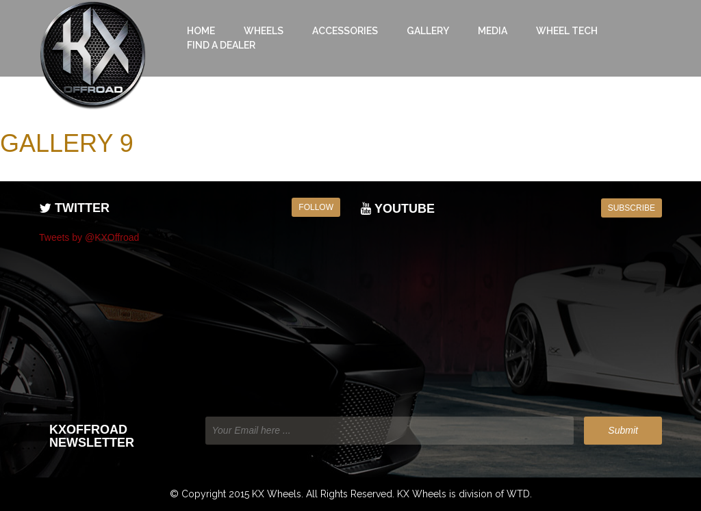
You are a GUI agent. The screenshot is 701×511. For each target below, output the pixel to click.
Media (492, 30)
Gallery (428, 30)
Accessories (345, 30)
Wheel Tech (567, 30)
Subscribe (631, 208)
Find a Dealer (221, 45)
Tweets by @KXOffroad (89, 237)
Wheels (263, 30)
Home (201, 30)
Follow (315, 207)
